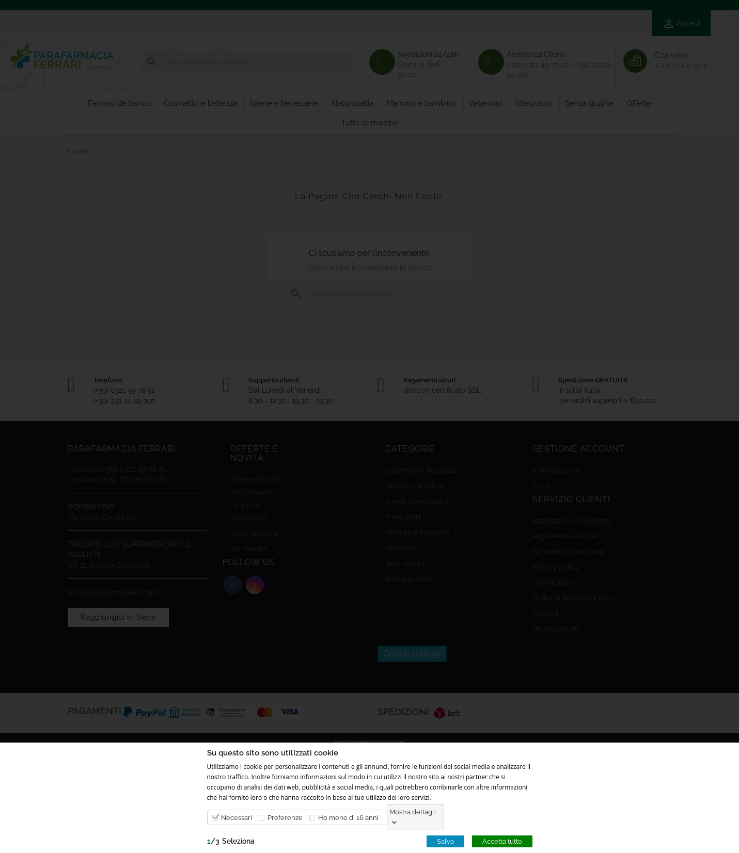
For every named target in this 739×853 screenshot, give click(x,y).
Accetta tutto (502, 841)
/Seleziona (231, 840)
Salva (445, 841)
